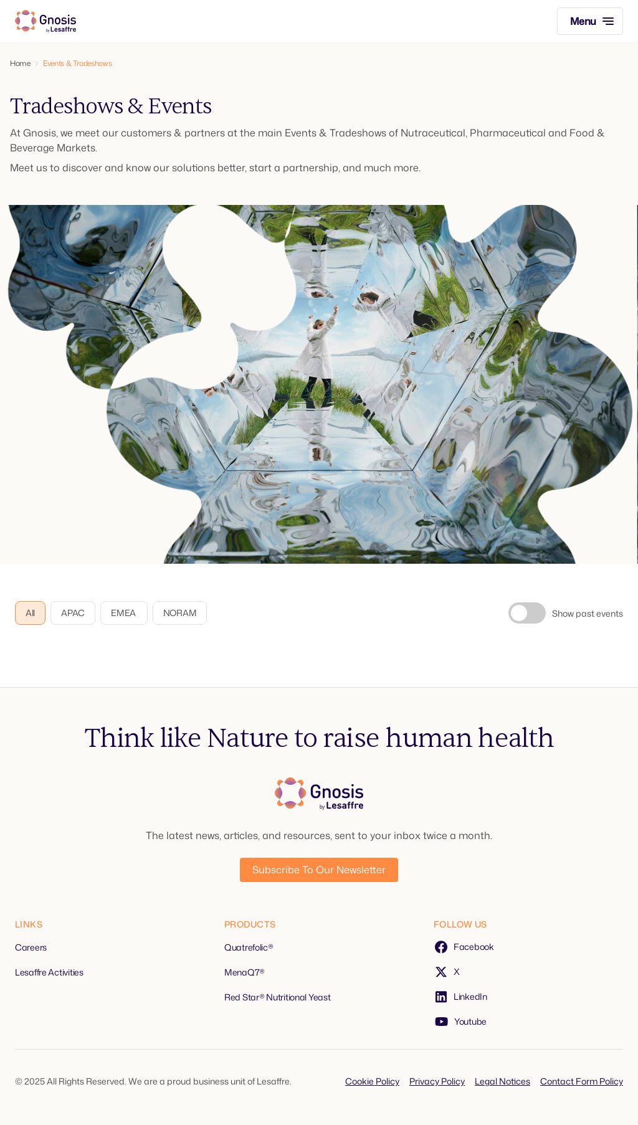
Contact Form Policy (581, 1081)
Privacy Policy (437, 1081)
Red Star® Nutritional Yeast (277, 997)
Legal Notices (502, 1081)
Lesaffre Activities (49, 972)
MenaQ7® (244, 972)
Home (20, 64)
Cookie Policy (372, 1081)
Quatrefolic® (249, 947)
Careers (31, 947)
